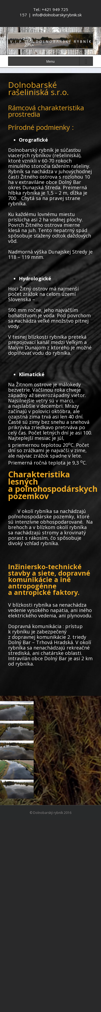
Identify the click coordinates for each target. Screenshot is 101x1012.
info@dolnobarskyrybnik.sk (57, 14)
